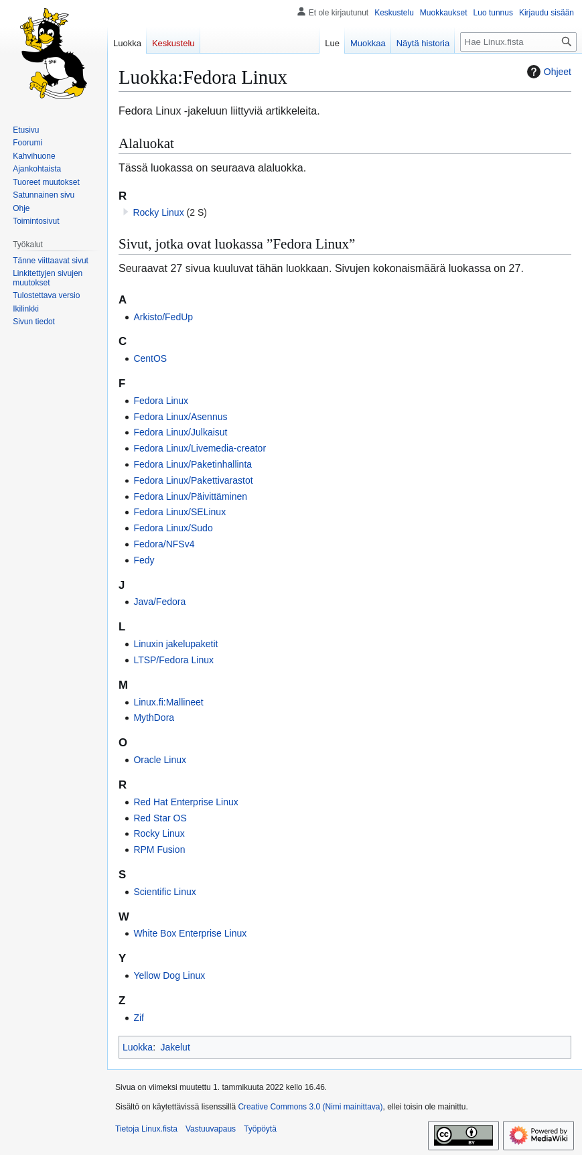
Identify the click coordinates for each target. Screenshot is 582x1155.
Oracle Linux (159, 759)
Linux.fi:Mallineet (168, 702)
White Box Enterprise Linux (189, 933)
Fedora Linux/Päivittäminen (190, 496)
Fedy (143, 560)
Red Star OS (159, 818)
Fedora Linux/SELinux (179, 511)
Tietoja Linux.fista (146, 1129)
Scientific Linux (164, 891)
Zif (138, 1017)
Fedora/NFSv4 (163, 544)
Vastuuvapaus (211, 1129)
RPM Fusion (159, 849)
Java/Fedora (159, 601)
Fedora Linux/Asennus (180, 416)
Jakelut (175, 1047)
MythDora (153, 717)
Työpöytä (260, 1129)
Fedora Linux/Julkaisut (180, 432)
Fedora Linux (160, 400)
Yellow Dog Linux (169, 975)
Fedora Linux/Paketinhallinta (192, 464)
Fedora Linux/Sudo (172, 528)
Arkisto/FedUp (163, 317)
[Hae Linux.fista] (518, 42)
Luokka (138, 1047)
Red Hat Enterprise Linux (185, 802)
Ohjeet (547, 71)
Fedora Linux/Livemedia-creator (199, 448)
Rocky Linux (158, 212)
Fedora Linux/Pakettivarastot (192, 480)
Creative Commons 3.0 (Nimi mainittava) (310, 1106)
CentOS (150, 358)
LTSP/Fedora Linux (173, 660)
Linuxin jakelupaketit (175, 643)
